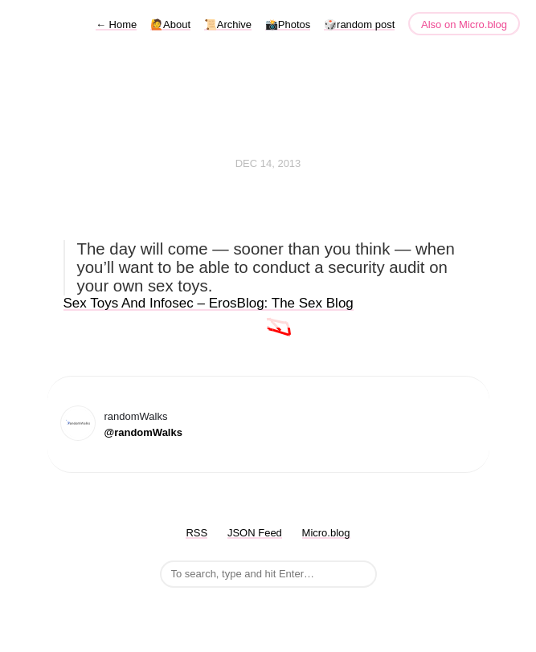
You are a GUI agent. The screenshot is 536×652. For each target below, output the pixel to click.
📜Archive (228, 24)
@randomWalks (143, 432)
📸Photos (287, 24)
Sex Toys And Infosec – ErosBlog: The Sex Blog (208, 303)
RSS (196, 533)
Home (116, 24)
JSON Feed (254, 533)
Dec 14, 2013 (268, 163)
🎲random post (359, 24)
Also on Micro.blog (464, 24)
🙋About (170, 24)
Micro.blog (326, 533)
